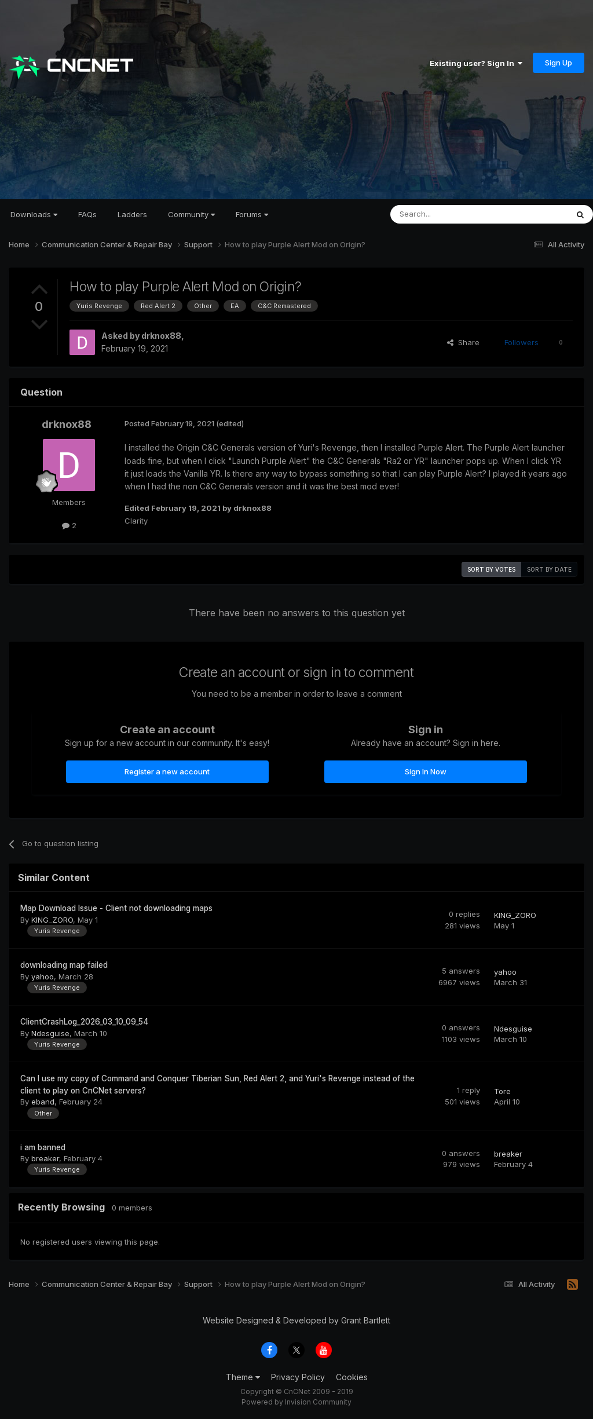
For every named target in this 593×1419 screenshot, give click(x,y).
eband (42, 1101)
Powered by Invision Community (296, 1402)
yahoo (42, 976)
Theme (243, 1377)
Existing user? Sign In (476, 63)
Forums (252, 214)
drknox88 (161, 336)
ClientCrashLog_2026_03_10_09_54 (84, 1021)
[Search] (449, 214)
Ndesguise (50, 1033)
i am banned (42, 1147)
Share (463, 342)
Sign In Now (425, 771)
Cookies (352, 1377)
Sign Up (558, 62)
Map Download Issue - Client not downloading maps (116, 908)
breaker (45, 1158)
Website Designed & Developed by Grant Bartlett (296, 1320)
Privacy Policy (298, 1377)
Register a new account (167, 771)
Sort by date (549, 569)
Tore (502, 1091)
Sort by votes (491, 569)
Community (191, 214)
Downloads (33, 214)
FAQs (87, 214)
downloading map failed (64, 965)
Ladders (132, 214)
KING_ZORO (52, 919)
